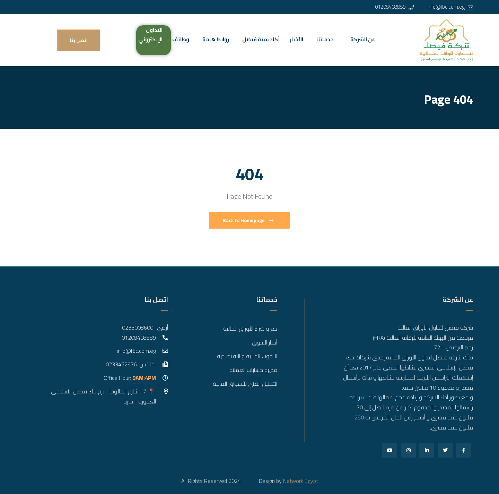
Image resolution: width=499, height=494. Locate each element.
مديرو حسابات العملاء (253, 370)
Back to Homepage (248, 220)
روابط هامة (215, 39)
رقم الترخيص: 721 (453, 347)
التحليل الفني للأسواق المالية (245, 383)
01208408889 (390, 7)
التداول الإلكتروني (150, 34)
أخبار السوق (264, 342)
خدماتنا (325, 39)
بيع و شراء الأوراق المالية (250, 328)
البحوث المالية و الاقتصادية (247, 356)
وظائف (180, 39)
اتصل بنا (79, 40)
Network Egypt (300, 481)
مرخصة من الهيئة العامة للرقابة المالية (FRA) (423, 337)
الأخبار (296, 39)
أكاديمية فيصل (261, 39)
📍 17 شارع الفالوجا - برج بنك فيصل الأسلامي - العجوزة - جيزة (101, 396)
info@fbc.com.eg (446, 7)
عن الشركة (362, 39)
